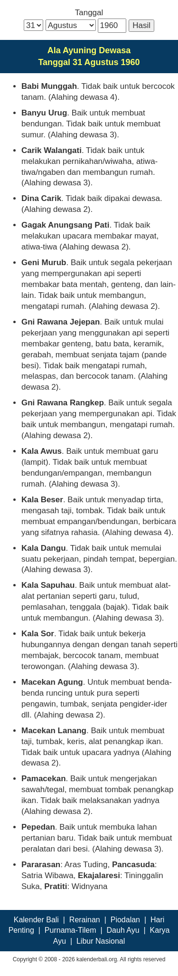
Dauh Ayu (123, 930)
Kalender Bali (36, 920)
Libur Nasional (100, 941)
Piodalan (125, 920)
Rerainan (84, 920)
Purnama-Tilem (70, 930)
